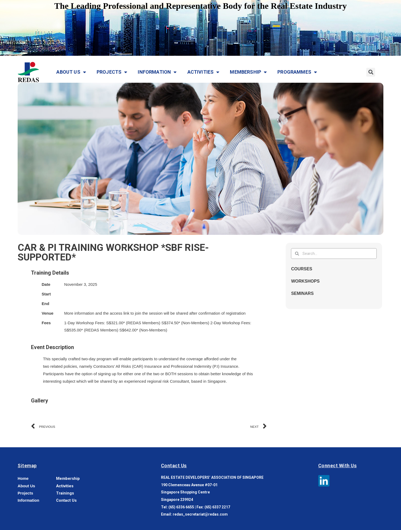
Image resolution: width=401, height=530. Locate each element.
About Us (71, 72)
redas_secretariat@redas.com (200, 514)
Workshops (305, 281)
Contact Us (174, 465)
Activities (203, 72)
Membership (248, 72)
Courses (301, 269)
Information (157, 72)
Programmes (297, 72)
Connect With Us (337, 465)
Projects (112, 72)
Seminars (302, 293)
